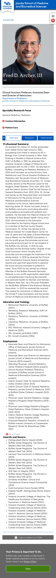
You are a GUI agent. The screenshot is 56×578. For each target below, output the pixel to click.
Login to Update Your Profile (30, 538)
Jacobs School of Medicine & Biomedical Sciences (26, 101)
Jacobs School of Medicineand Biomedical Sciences (32, 4)
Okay (28, 569)
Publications (46, 138)
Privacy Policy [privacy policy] (30, 562)
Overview (13, 138)
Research (29, 138)
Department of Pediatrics (14, 98)
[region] (28, 561)
